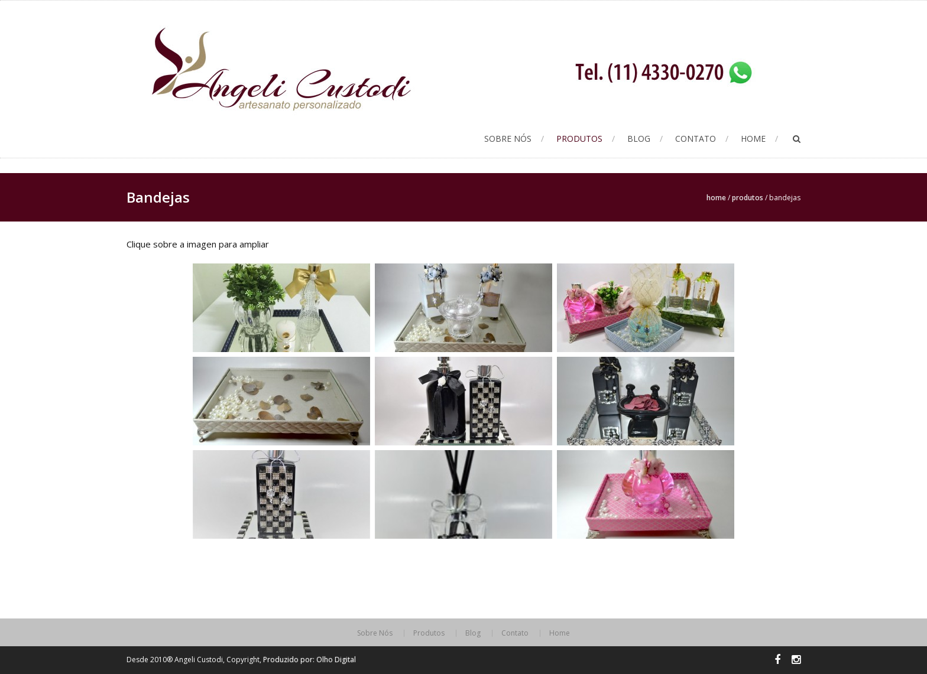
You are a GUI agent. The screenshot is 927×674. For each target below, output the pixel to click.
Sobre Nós (507, 138)
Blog (638, 138)
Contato (695, 138)
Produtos (579, 138)
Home (753, 138)
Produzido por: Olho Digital (309, 660)
